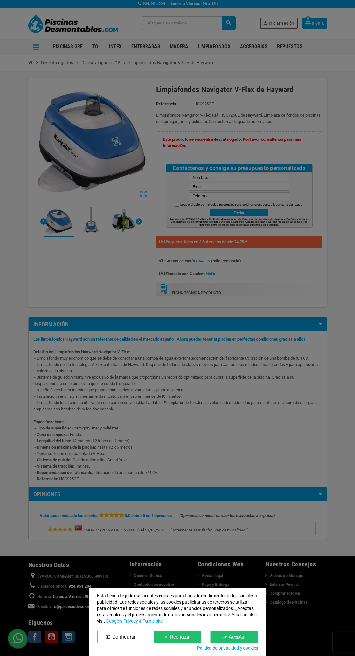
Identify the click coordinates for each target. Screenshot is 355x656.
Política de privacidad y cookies (227, 648)
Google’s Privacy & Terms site (134, 621)
